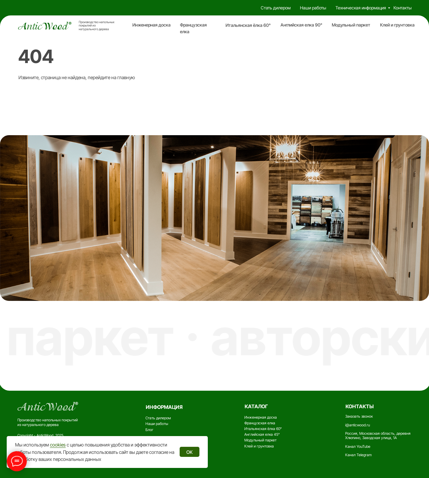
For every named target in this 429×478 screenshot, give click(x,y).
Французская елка (259, 423)
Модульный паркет (351, 25)
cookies (58, 444)
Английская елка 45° (262, 434)
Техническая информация (360, 7)
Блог (149, 430)
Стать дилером (276, 7)
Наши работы (313, 7)
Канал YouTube (357, 446)
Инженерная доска (151, 25)
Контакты (402, 7)
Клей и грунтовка (397, 25)
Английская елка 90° (301, 25)
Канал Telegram (358, 455)
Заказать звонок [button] (359, 416)
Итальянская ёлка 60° (248, 25)
